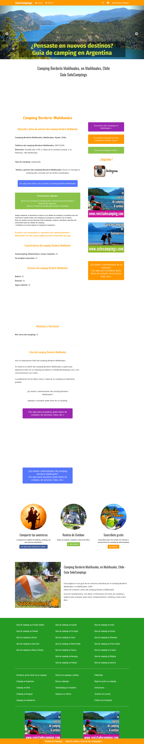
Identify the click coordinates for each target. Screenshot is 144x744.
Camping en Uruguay (24, 693)
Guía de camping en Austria (105, 662)
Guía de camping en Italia (104, 624)
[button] (33, 547)
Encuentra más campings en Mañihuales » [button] (106, 127)
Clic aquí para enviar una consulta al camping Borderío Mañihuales (47, 183)
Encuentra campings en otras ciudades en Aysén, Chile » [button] (106, 139)
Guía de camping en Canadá (27, 631)
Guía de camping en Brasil (26, 637)
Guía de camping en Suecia (66, 649)
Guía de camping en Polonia (66, 662)
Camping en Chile (23, 687)
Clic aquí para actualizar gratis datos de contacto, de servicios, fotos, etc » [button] (47, 413)
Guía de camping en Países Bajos (107, 643)
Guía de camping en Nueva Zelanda (29, 649)
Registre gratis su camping (105, 681)
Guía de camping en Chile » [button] (106, 150)
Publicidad (98, 674)
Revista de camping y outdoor (67, 674)
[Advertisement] (73, 92)
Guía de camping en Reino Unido (68, 643)
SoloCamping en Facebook (66, 687)
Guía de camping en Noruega (67, 656)
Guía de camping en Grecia (104, 631)
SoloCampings (23, 3)
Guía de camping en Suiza (65, 637)
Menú (49, 3)
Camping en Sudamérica (25, 700)
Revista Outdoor (120, 3)
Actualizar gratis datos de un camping (31, 674)
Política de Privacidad (103, 700)
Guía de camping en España (66, 624)
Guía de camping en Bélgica (105, 656)
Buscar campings (62, 681)
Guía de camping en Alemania (105, 637)
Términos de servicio (102, 693)
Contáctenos (99, 687)
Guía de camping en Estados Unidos (30, 624)
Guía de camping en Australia (27, 643)
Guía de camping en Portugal (67, 631)
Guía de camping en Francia (105, 649)
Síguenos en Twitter (63, 693)
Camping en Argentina (25, 681)
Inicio (38, 3)
